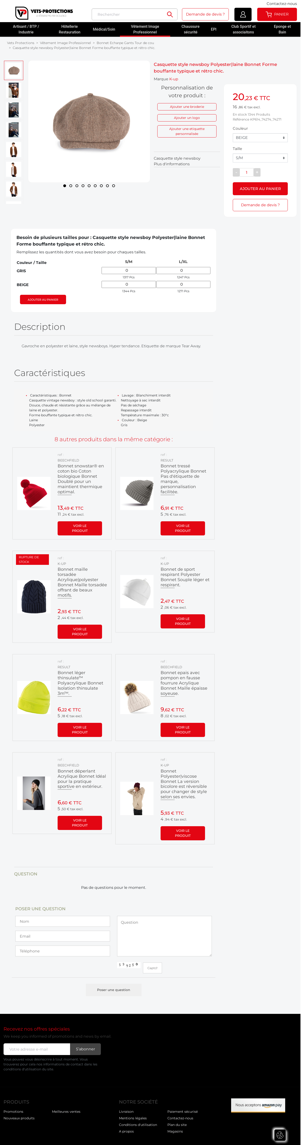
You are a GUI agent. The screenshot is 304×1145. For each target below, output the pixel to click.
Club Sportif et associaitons (243, 29)
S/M (128, 261)
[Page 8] (107, 185)
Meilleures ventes (66, 1111)
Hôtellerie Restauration (69, 29)
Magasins (175, 1131)
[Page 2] (70, 185)
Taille (237, 148)
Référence (241, 119)
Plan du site (177, 1125)
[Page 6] (95, 185)
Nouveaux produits (19, 1118)
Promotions (13, 1111)
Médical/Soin (104, 29)
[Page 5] (89, 185)
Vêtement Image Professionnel (145, 29)
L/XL (183, 261)
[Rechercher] (133, 14)
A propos (126, 1131)
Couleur (240, 128)
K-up (173, 79)
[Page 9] (113, 185)
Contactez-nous (282, 3)
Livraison (126, 1111)
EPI (214, 29)
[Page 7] (101, 185)
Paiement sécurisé (182, 1111)
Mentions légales (133, 1118)
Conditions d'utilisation (138, 1125)
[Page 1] (64, 185)
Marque (161, 79)
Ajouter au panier (260, 188)
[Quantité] (247, 172)
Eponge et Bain (282, 29)
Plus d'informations (172, 164)
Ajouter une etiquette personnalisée (187, 131)
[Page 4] (83, 185)
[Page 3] (76, 185)
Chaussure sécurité (191, 29)
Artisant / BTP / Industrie (26, 29)
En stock (240, 114)
